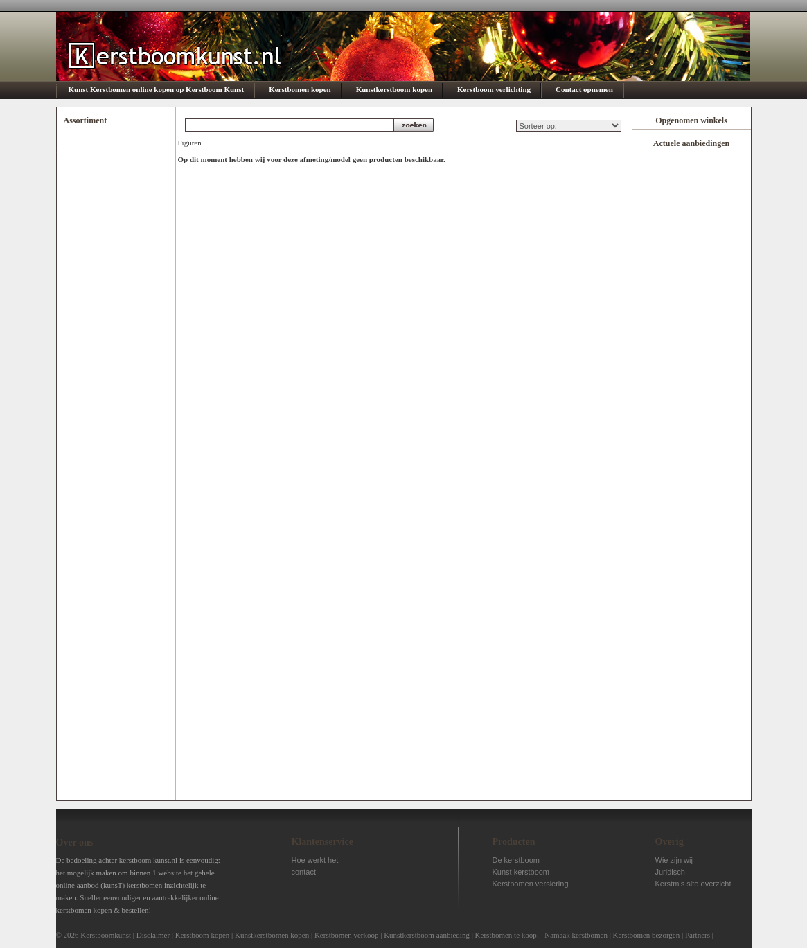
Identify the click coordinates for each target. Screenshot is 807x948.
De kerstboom (516, 860)
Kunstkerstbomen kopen (272, 935)
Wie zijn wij (674, 860)
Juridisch (670, 872)
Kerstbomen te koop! (507, 935)
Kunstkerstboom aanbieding (427, 935)
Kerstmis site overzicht (693, 883)
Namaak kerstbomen (576, 935)
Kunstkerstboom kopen (394, 89)
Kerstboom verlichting (494, 89)
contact (304, 872)
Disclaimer (153, 935)
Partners (697, 935)
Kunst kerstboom (521, 872)
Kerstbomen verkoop (346, 935)
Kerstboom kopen (202, 935)
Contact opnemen (584, 89)
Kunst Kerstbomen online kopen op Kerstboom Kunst (157, 89)
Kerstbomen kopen (300, 89)
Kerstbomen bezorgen (646, 935)
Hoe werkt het (315, 860)
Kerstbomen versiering (531, 883)
